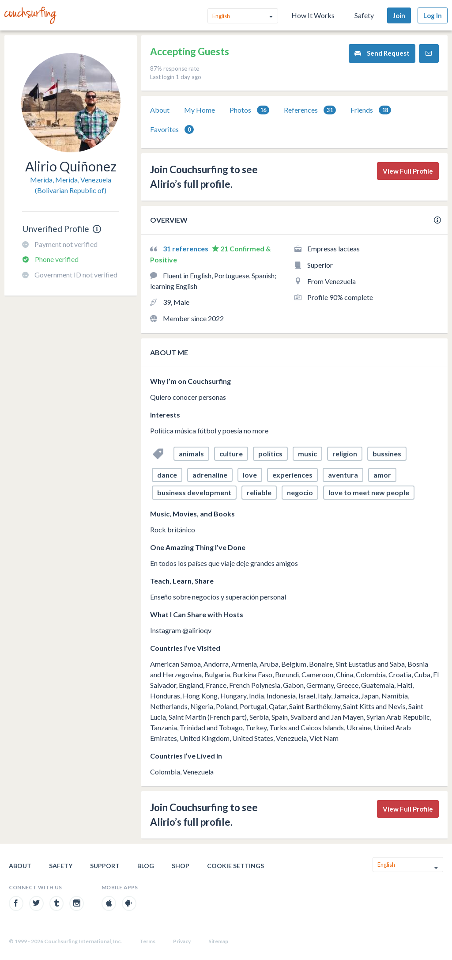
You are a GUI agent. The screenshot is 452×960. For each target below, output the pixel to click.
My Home (199, 110)
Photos (249, 110)
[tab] (160, 110)
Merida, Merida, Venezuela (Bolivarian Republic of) (70, 184)
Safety (364, 15)
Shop (180, 865)
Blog (145, 865)
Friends (370, 110)
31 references (186, 248)
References (310, 110)
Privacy (182, 941)
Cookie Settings (235, 865)
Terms (147, 941)
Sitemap (218, 941)
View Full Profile (408, 171)
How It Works (313, 15)
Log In (432, 15)
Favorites (172, 129)
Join (399, 15)
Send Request (382, 53)
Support (105, 865)
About (160, 110)
